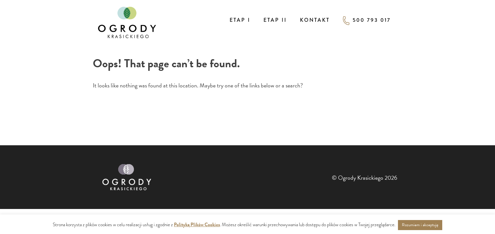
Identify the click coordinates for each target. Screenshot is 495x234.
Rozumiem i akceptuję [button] (420, 225)
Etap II (275, 20)
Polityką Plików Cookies (197, 224)
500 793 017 (367, 20)
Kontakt (315, 20)
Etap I (240, 20)
